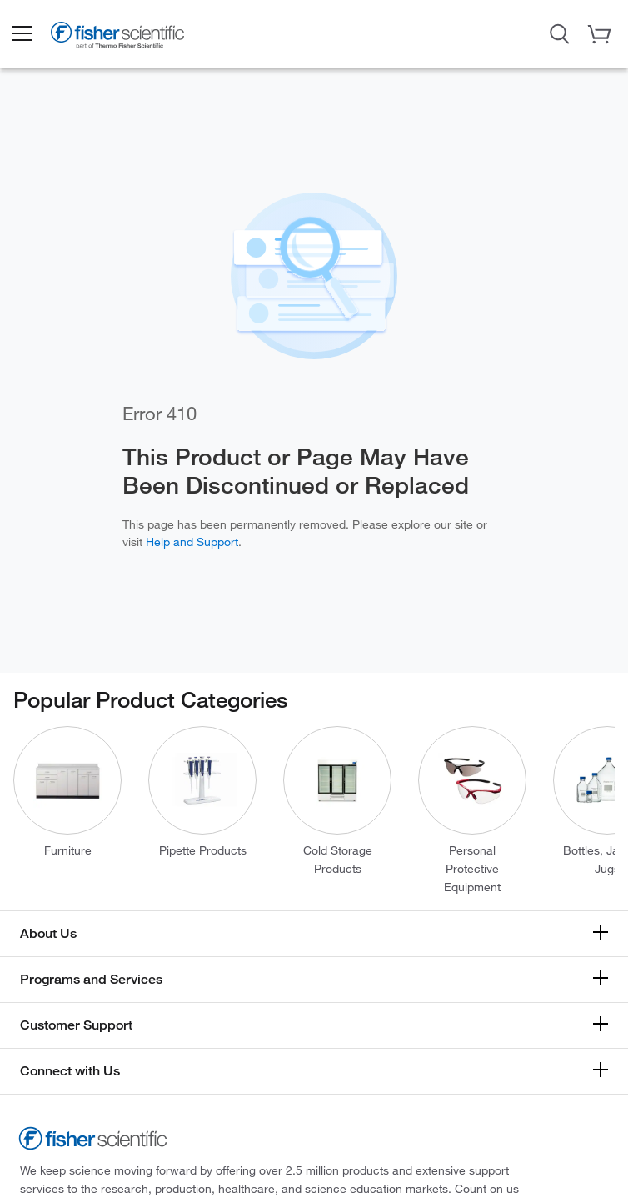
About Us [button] (48, 933)
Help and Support (192, 541)
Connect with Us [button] (70, 1071)
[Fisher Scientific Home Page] (117, 38)
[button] (21, 34)
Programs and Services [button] (91, 979)
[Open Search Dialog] (559, 32)
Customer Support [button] (76, 1025)
